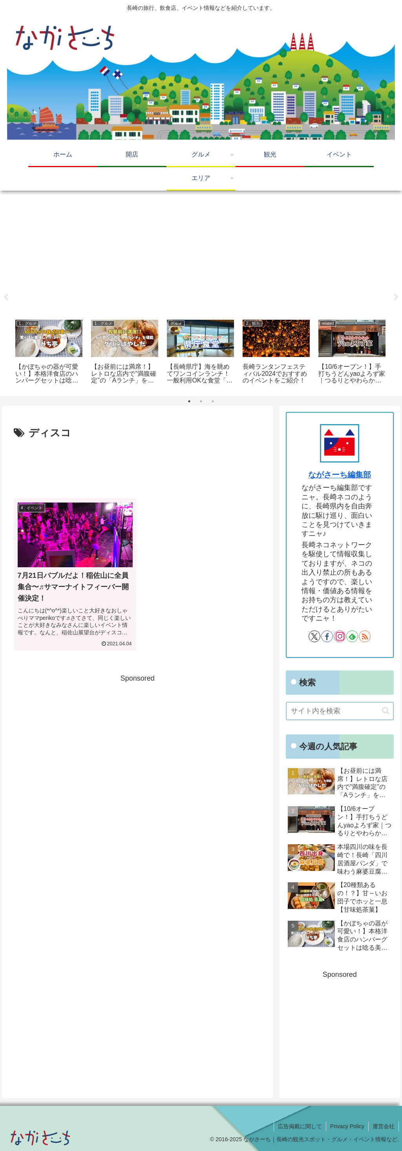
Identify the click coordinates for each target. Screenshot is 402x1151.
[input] (339, 711)
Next (396, 297)
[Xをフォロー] (314, 636)
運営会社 (384, 1126)
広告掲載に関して (300, 1126)
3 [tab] (213, 401)
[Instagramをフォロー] (339, 636)
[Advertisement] (201, 254)
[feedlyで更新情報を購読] (352, 636)
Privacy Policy (347, 1126)
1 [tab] (189, 401)
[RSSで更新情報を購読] (365, 636)
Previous (6, 297)
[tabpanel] (48, 353)
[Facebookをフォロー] (327, 636)
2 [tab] (201, 401)
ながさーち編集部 (339, 474)
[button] (386, 710)
